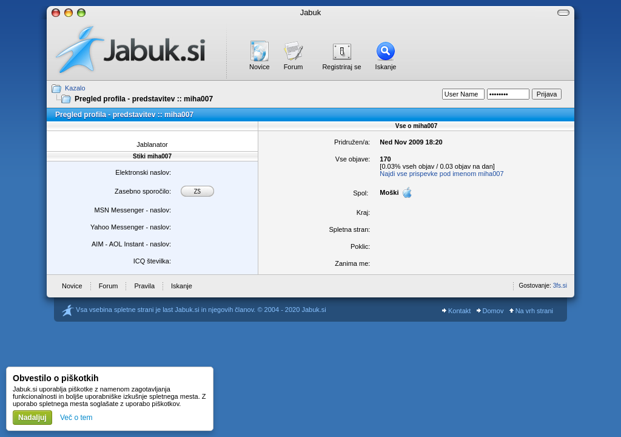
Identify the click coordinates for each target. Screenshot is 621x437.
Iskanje (386, 66)
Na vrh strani (531, 310)
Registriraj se (341, 66)
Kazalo (75, 88)
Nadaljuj (32, 417)
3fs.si (560, 285)
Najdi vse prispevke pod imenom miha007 (441, 173)
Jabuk (310, 12)
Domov (490, 310)
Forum (293, 66)
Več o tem (76, 417)
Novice (259, 66)
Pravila (144, 286)
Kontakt (456, 310)
